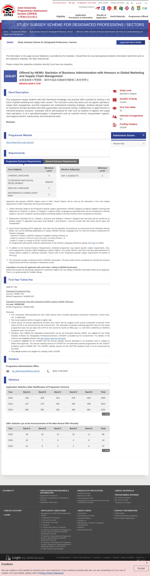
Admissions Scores (124, 135)
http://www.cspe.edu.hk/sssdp (53, 338)
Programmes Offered (18, 32)
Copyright (106, 557)
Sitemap (116, 557)
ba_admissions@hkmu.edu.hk (26, 371)
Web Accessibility (127, 557)
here (93, 243)
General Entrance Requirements (61, 161)
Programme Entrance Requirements (23, 161)
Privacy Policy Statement (82, 557)
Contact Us (140, 557)
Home (6, 32)
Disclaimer (97, 557)
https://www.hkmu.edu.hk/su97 (20, 142)
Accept (141, 568)
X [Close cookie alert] (147, 563)
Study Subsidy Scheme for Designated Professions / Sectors (51, 32)
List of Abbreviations (63, 557)
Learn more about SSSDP (130, 42)
